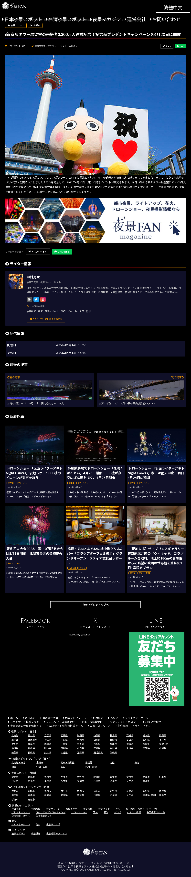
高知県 (146, 748)
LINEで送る (62, 251)
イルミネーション (20, 812)
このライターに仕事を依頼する (46, 319)
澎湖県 (113, 781)
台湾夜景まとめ (44, 815)
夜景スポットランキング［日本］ (32, 758)
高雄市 (146, 776)
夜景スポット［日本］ (24, 731)
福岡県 (162, 748)
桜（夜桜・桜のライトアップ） (142, 809)
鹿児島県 (98, 752)
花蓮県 (97, 781)
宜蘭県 (80, 781)
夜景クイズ (104, 809)
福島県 (113, 735)
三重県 (64, 744)
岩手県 (47, 735)
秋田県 (80, 735)
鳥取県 (14, 748)
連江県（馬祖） (151, 795)
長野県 (113, 739)
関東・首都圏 (67, 762)
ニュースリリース (100, 725)
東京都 (14, 739)
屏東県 (162, 776)
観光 (106, 812)
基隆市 (64, 776)
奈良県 (146, 744)
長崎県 (31, 752)
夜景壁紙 (35, 833)
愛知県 (14, 744)
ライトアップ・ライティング (50, 812)
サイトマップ (142, 725)
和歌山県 (163, 744)
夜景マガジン (106, 19)
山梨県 (97, 739)
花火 (118, 809)
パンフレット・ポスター (123, 721)
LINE (180, 46)
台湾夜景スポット (67, 19)
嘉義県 (31, 795)
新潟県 (80, 739)
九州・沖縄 (91, 766)
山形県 (97, 735)
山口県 (80, 748)
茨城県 (129, 735)
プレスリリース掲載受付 (60, 721)
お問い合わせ (166, 19)
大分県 (64, 752)
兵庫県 (113, 744)
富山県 (129, 739)
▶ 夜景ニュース (16, 25)
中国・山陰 (42, 766)
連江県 (146, 781)
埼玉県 (47, 739)
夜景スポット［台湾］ (24, 772)
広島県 (64, 748)
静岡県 (47, 744)
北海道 (14, 735)
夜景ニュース (53, 809)
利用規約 (98, 717)
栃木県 (146, 735)
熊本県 (47, 752)
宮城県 (64, 735)
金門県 (129, 781)
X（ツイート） (37, 251)
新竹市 (80, 776)
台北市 (14, 776)
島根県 (31, 748)
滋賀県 (129, 744)
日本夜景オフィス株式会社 (86, 866)
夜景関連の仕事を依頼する (26, 725)
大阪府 (80, 744)
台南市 (129, 776)
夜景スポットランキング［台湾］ (32, 786)
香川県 (113, 748)
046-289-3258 (93, 863)
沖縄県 (113, 752)
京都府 (97, 744)
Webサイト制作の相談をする (66, 725)
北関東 (39, 762)
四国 (63, 766)
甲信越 (88, 762)
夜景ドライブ (53, 824)
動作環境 (122, 725)
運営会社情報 (50, 717)
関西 (13, 766)
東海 (137, 762)
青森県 (31, 735)
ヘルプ (114, 717)
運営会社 (136, 19)
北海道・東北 (18, 762)
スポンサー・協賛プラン (24, 721)
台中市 (113, 776)
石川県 (146, 739)
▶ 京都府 (35, 25)
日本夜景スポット (23, 19)
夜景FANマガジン (22, 805)
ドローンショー (79, 812)
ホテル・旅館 (134, 812)
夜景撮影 (87, 809)
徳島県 (97, 748)
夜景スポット (18, 809)
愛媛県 (129, 748)
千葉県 (64, 739)
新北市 (31, 776)
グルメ (117, 812)
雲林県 (14, 795)
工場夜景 (35, 809)
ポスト (167, 46)
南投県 (47, 781)
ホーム (14, 717)
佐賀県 (14, 752)
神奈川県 (32, 739)
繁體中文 (172, 7)
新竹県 (97, 776)
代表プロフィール (75, 717)
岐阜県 (31, 744)
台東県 (14, 781)
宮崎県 (80, 752)
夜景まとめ (71, 809)
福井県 (162, 739)
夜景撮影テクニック (56, 833)
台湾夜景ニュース (20, 815)
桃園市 (47, 776)
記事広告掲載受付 (92, 721)
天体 (95, 812)
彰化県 (31, 781)
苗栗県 (64, 781)
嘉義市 (31, 799)
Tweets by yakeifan (79, 634)
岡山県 (47, 748)
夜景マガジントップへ (95, 604)
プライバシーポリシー (138, 717)
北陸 (112, 762)
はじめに (30, 717)
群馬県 (162, 735)
